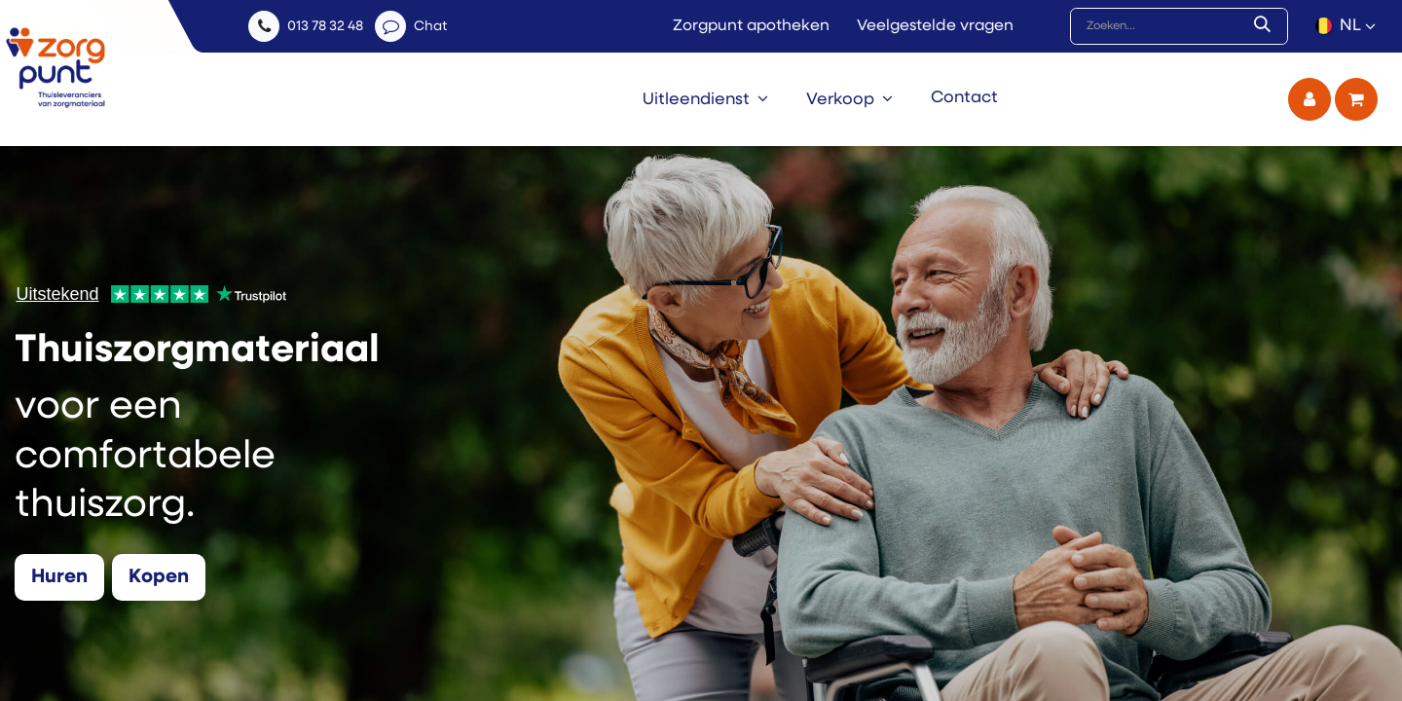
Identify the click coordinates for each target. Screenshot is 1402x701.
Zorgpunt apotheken (751, 26)
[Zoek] (1266, 26)
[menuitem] (705, 99)
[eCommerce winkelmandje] (1356, 99)
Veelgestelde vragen (935, 26)
